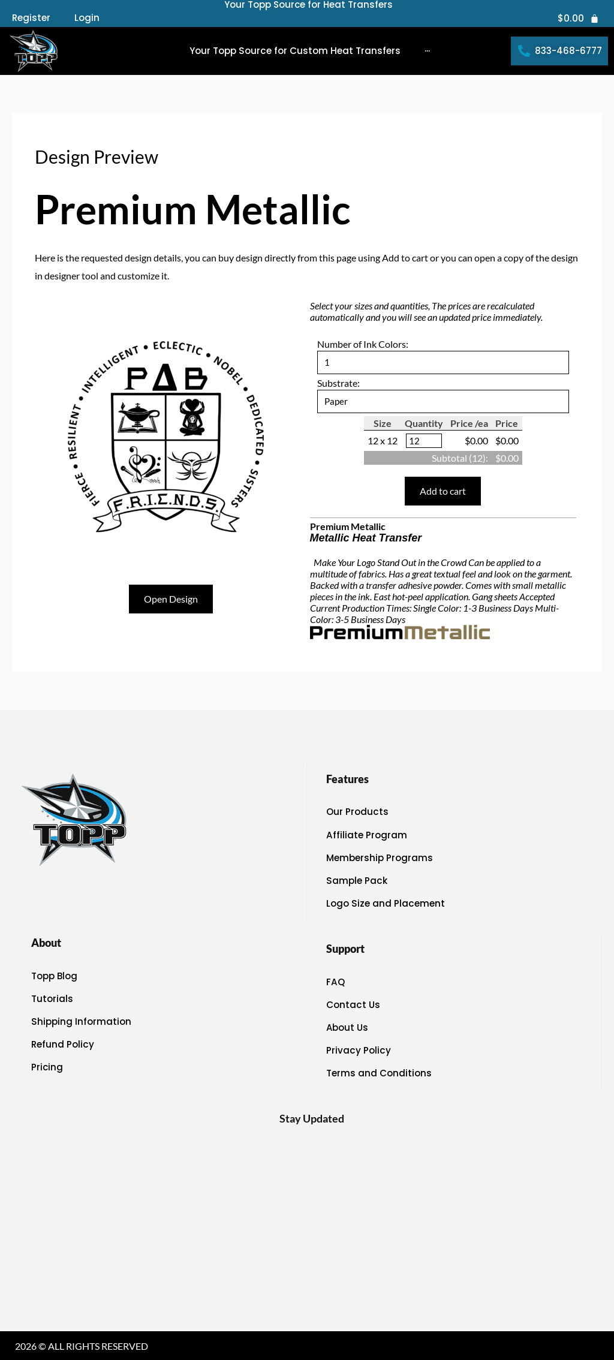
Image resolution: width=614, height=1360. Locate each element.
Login (87, 18)
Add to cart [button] (443, 491)
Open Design (171, 598)
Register (31, 18)
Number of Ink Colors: (362, 344)
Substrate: (338, 383)
